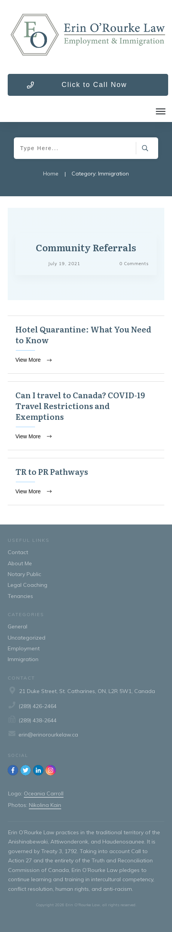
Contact (18, 552)
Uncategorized (26, 637)
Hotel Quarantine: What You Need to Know (86, 344)
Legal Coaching (27, 584)
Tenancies (20, 596)
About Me (20, 563)
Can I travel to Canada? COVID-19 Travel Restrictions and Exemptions (86, 416)
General (17, 626)
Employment (24, 648)
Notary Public (24, 574)
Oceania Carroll (43, 793)
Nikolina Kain (45, 805)
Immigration (23, 659)
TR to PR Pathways (86, 481)
